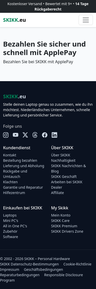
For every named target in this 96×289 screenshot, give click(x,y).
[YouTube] (15, 135)
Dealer (56, 187)
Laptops (10, 215)
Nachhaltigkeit (63, 160)
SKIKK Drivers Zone (67, 231)
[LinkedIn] (54, 135)
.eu (14, 19)
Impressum (9, 269)
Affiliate (57, 192)
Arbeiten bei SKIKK (66, 181)
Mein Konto (61, 215)
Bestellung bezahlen (20, 160)
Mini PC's (10, 220)
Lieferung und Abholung (23, 165)
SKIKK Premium (64, 225)
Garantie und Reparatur (23, 187)
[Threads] (35, 135)
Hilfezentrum (14, 192)
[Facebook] (45, 135)
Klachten (10, 181)
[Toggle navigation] (86, 20)
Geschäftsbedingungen (43, 269)
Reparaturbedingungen (19, 274)
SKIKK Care (60, 220)
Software (10, 236)
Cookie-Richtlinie (77, 264)
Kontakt (9, 155)
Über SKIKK (60, 155)
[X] (25, 135)
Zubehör (10, 231)
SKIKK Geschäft (64, 176)
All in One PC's (15, 225)
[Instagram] (6, 135)
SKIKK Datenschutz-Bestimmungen (29, 264)
